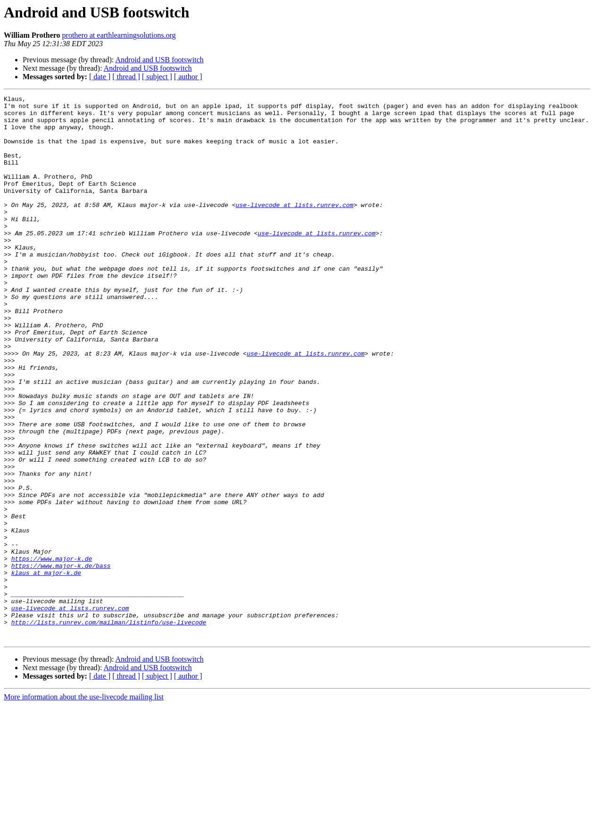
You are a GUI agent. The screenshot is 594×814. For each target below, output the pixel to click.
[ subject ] (157, 77)
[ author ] (188, 77)
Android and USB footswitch (159, 60)
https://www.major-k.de (51, 652)
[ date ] (99, 77)
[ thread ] (126, 77)
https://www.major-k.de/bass (61, 660)
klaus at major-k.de (46, 668)
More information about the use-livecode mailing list (84, 806)
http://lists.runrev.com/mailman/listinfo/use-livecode (108, 728)
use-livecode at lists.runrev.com (294, 227)
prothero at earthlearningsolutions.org (119, 35)
